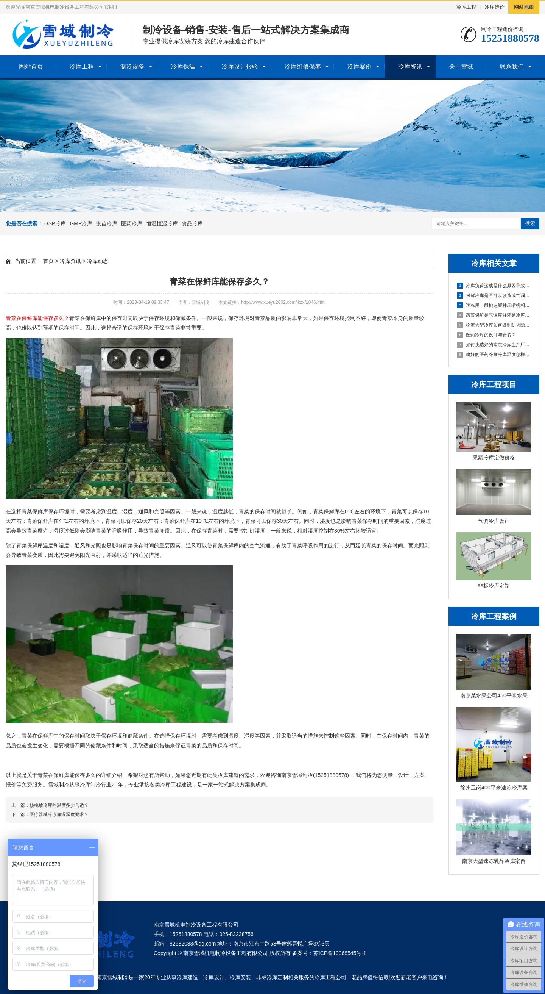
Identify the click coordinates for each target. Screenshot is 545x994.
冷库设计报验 (240, 66)
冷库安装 (240, 977)
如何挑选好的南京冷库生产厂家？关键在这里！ (494, 345)
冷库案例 (359, 66)
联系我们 (512, 66)
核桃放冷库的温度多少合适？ (59, 805)
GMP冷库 (81, 223)
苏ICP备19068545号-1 (339, 953)
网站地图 (524, 7)
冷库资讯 (410, 66)
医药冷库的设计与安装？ (486, 335)
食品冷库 (192, 223)
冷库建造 (187, 977)
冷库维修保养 (303, 66)
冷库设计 (213, 977)
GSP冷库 (55, 223)
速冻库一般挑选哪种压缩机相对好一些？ (494, 305)
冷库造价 (495, 7)
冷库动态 (97, 261)
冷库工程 (466, 7)
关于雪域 (461, 66)
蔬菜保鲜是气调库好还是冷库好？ (494, 315)
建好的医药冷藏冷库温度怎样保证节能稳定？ (494, 355)
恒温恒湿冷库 (162, 223)
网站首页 (31, 66)
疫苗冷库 (106, 223)
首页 (48, 261)
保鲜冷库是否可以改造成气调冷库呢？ (494, 295)
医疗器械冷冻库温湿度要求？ (59, 814)
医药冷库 (131, 223)
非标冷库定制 (272, 977)
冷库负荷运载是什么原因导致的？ (494, 286)
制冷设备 (132, 66)
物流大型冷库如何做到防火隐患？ (494, 325)
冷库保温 (183, 66)
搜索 (530, 223)
